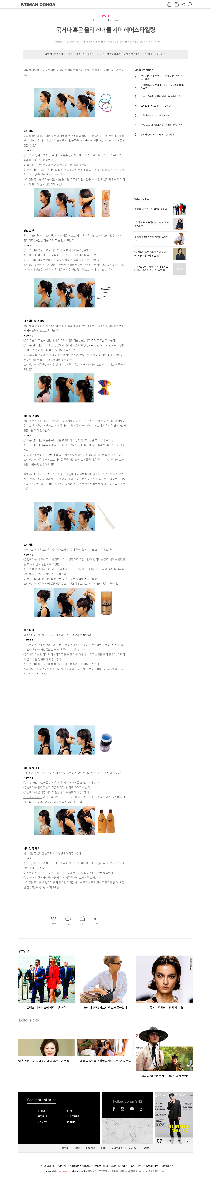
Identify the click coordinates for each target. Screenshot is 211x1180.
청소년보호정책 (167, 1166)
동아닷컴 (97, 1166)
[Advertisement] (67, 699)
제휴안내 (132, 1166)
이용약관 (140, 1166)
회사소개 (106, 1166)
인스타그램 (122, 1109)
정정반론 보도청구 (83, 1166)
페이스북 (114, 1109)
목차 (168, 1140)
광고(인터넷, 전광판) (119, 1166)
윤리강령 (59, 1166)
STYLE (105, 16)
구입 (186, 1140)
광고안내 (50, 1166)
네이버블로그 (141, 1109)
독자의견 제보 (69, 1166)
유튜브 (132, 1109)
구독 (177, 1140)
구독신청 (42, 1166)
